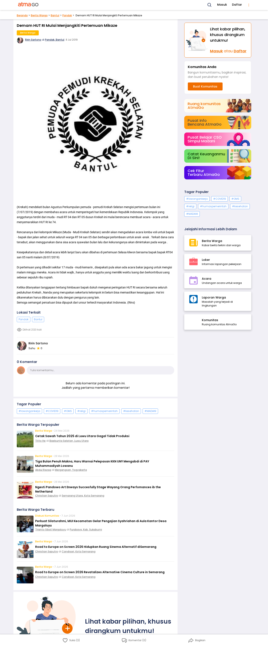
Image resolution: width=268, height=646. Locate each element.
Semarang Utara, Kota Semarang (83, 495)
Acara (206, 279)
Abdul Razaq (43, 470)
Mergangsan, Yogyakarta (71, 470)
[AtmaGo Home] (28, 5)
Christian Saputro (46, 495)
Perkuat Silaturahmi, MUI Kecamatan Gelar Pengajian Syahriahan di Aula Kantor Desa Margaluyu (100, 523)
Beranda (22, 15)
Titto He (40, 441)
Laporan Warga (214, 297)
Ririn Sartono (33, 39)
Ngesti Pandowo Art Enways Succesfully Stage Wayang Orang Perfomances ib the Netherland (98, 489)
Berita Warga (39, 15)
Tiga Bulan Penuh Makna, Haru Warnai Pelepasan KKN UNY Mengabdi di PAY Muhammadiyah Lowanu (92, 463)
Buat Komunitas (205, 86)
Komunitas (210, 320)
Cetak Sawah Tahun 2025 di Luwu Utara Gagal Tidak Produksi (82, 436)
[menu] (248, 5)
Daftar (237, 5)
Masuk (222, 5)
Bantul (55, 15)
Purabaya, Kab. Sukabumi (86, 529)
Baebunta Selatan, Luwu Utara (69, 441)
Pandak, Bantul (54, 39)
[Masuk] (197, 40)
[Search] (209, 5)
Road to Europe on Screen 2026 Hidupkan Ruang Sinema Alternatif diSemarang (95, 547)
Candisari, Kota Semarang (78, 551)
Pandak (67, 15)
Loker (206, 260)
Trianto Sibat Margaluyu (50, 529)
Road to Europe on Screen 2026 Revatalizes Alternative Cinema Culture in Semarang (100, 572)
